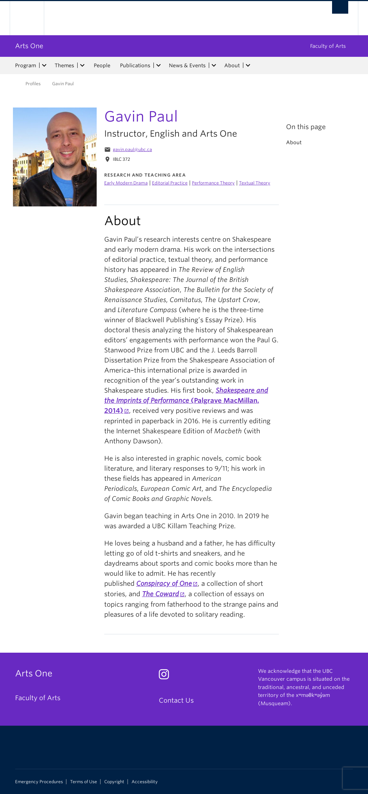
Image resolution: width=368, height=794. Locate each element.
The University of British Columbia (32, 18)
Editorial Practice (170, 183)
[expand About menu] (248, 65)
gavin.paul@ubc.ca (132, 149)
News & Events (187, 65)
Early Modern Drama (126, 183)
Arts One (29, 46)
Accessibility (145, 781)
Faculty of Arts (328, 46)
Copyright (114, 781)
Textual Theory (254, 183)
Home (9, 83)
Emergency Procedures (39, 781)
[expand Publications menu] (158, 65)
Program (25, 65)
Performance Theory (213, 183)
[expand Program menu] (44, 65)
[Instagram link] (166, 676)
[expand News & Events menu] (214, 65)
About (232, 65)
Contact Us (176, 700)
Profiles (33, 83)
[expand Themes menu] (82, 65)
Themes (64, 65)
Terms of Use (83, 781)
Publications (135, 65)
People (102, 65)
